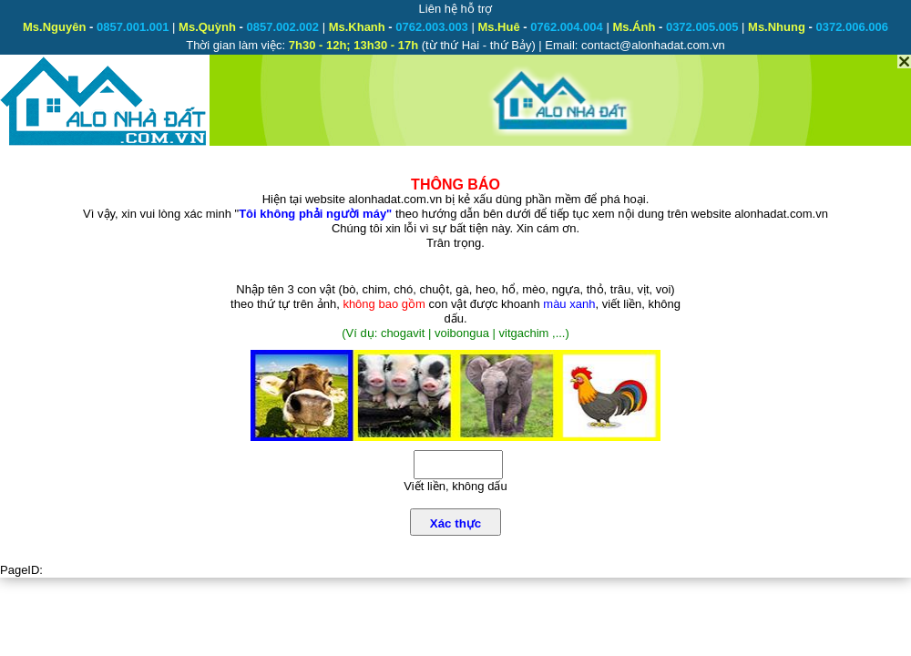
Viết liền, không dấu (455, 486)
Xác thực (455, 523)
